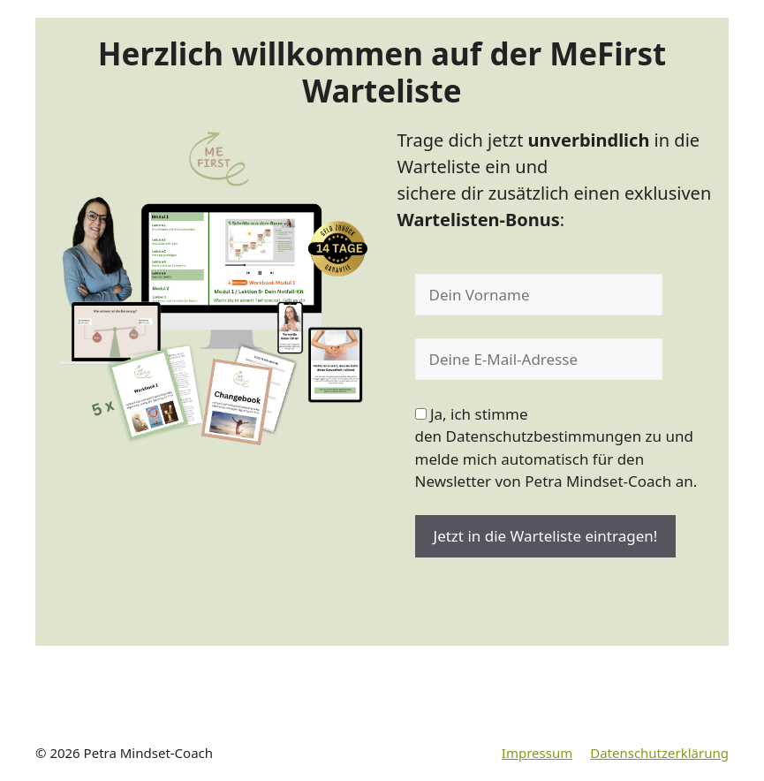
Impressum (537, 753)
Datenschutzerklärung (659, 753)
